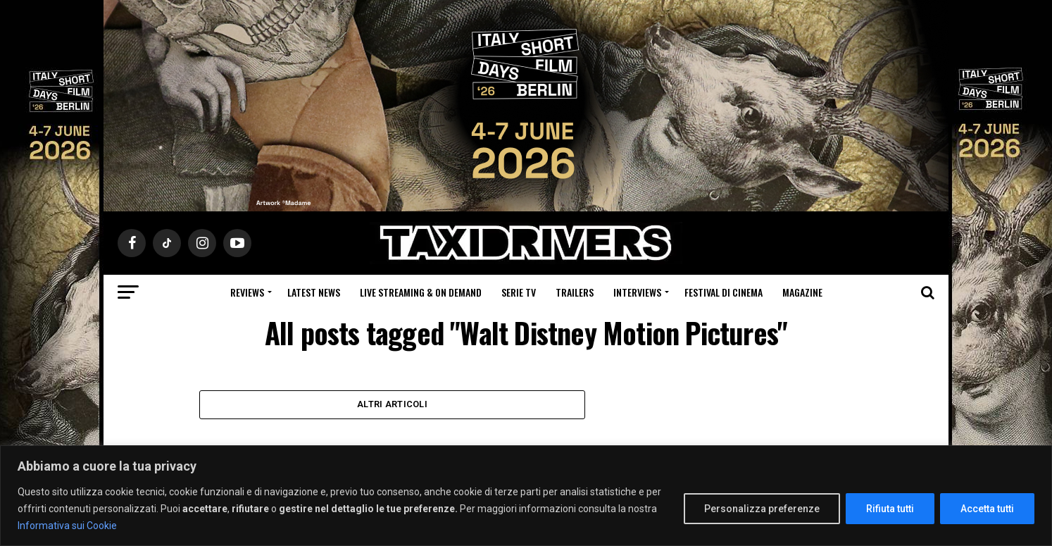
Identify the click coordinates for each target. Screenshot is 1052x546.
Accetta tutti (987, 508)
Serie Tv (518, 292)
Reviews (247, 292)
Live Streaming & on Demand (421, 292)
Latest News (313, 292)
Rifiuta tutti (890, 508)
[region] (526, 495)
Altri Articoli (392, 405)
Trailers (575, 292)
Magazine (802, 292)
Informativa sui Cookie (67, 525)
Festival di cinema (723, 292)
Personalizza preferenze (762, 508)
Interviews (637, 292)
